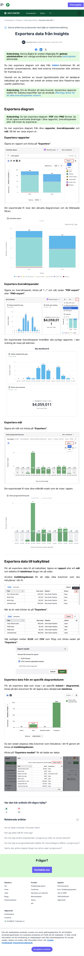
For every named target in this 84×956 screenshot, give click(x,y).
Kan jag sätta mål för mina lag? (18, 833)
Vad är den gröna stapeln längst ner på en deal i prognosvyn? (33, 848)
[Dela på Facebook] (36, 49)
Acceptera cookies (42, 949)
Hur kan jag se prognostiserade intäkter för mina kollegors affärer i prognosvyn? (42, 843)
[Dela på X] (45, 49)
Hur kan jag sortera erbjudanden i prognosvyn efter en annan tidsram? (37, 838)
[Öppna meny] (6, 5)
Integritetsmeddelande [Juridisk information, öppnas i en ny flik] (23, 943)
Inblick (55, 65)
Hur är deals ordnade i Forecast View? (22, 827)
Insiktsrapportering (30, 20)
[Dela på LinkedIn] (41, 49)
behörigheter (69, 56)
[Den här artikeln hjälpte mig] (6, 809)
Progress (19, 20)
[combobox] (50, 13)
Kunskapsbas (9, 20)
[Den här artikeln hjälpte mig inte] (19, 809)
